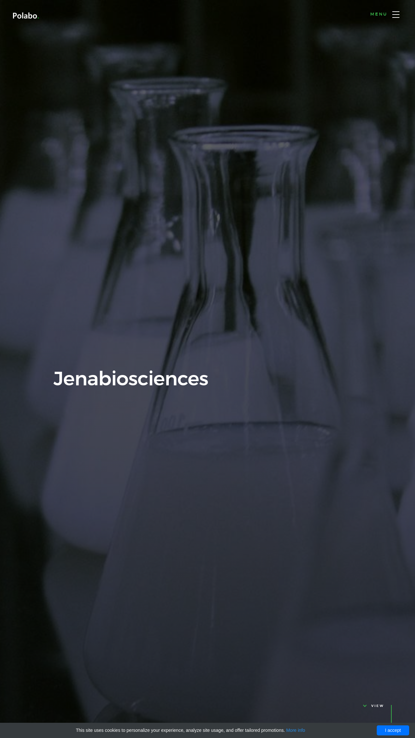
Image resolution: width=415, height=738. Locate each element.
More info (295, 730)
